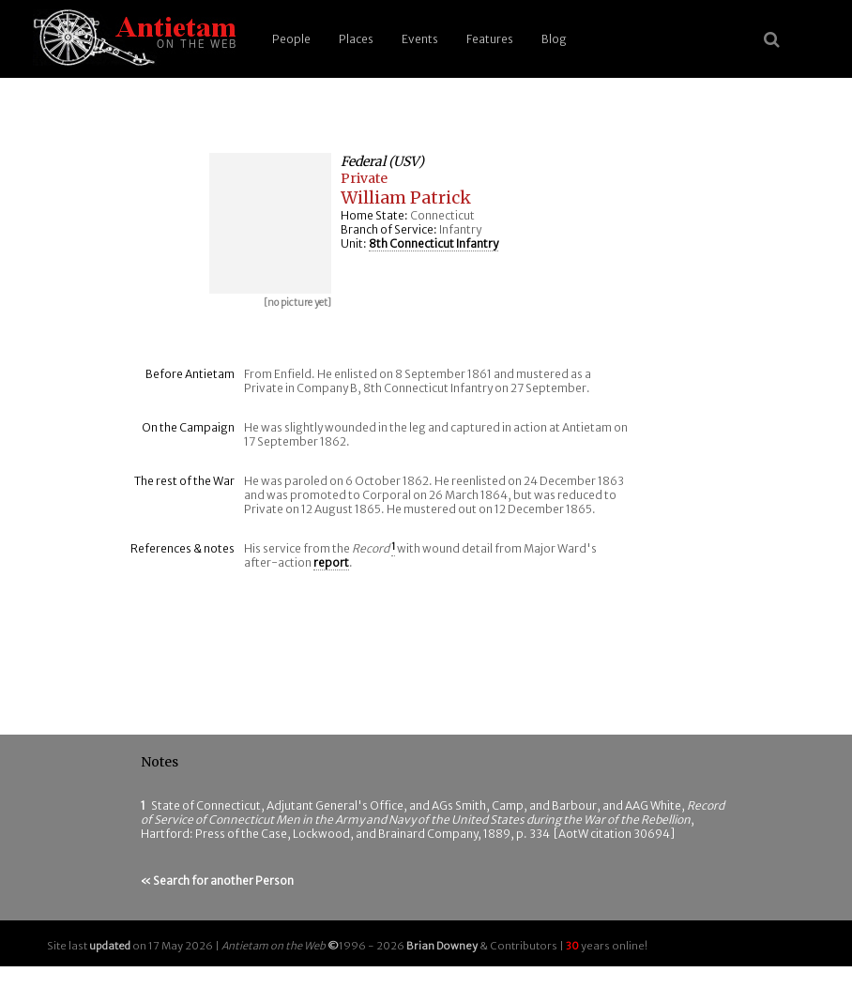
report (331, 562)
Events (420, 39)
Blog (554, 39)
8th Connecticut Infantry (433, 243)
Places (356, 39)
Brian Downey (442, 945)
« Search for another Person (217, 880)
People (291, 39)
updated (109, 945)
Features (489, 39)
